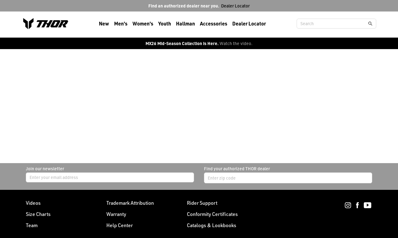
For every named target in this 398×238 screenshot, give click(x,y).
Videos (33, 203)
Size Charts (38, 214)
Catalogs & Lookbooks (211, 225)
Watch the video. (236, 43)
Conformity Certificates (212, 214)
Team (32, 225)
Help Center (119, 225)
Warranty (116, 214)
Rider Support (202, 203)
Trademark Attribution (130, 203)
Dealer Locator (235, 5)
